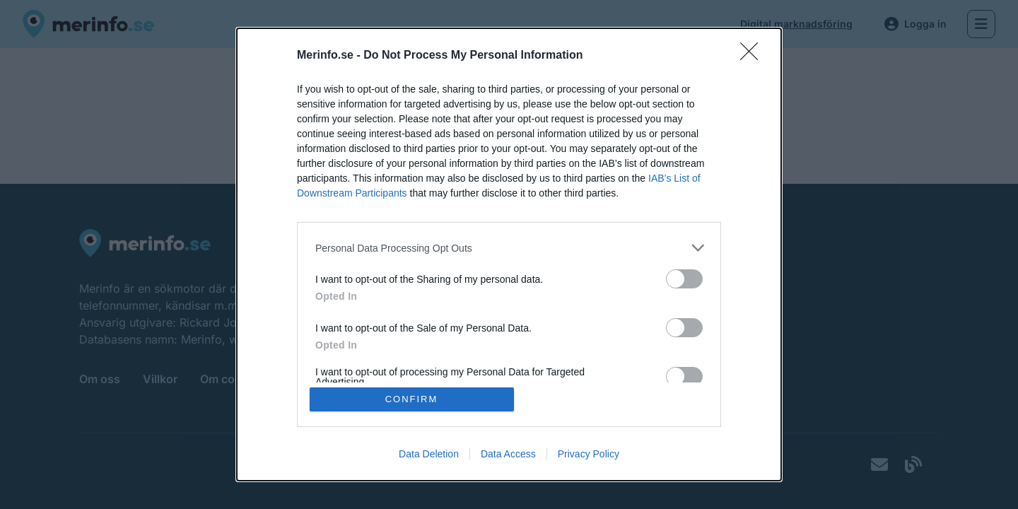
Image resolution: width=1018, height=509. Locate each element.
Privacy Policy (588, 454)
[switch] (684, 278)
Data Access (508, 454)
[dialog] (509, 254)
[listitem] (509, 247)
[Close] (753, 55)
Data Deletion (429, 454)
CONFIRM (411, 399)
